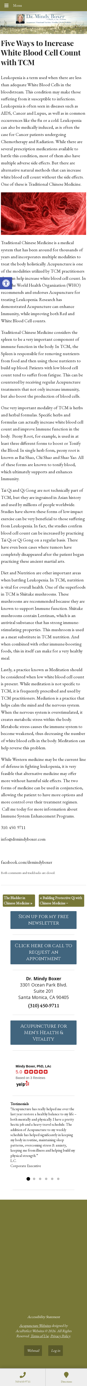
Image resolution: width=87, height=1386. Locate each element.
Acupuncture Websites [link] (35, 1325)
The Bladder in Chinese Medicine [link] (18, 900)
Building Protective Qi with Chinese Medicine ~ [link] (61, 900)
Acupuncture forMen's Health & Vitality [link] (43, 1032)
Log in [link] (55, 1350)
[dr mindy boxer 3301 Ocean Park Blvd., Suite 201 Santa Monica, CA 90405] (43, 1255)
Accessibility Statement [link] (43, 1316)
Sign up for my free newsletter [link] (43, 919)
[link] (6, 283)
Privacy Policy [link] (60, 1336)
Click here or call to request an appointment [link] (43, 952)
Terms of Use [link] (39, 1336)
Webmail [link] (33, 1350)
